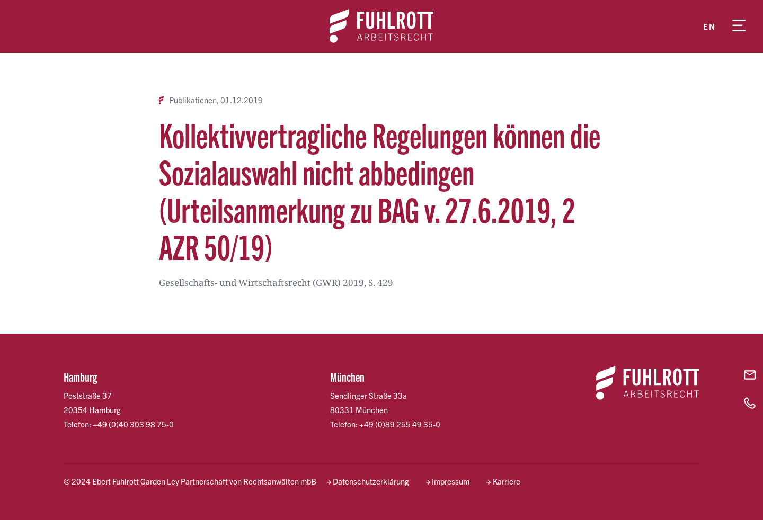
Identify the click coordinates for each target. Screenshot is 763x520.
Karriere (506, 481)
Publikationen (193, 100)
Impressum (450, 481)
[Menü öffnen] (739, 26)
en (709, 26)
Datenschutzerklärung (371, 481)
